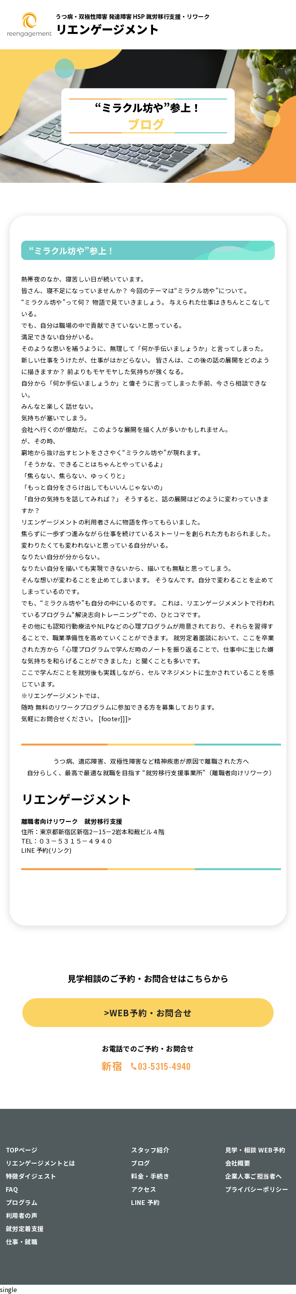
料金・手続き (150, 1176)
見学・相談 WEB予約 (255, 1149)
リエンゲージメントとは (41, 1162)
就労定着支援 (25, 1228)
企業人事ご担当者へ (253, 1176)
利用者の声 (21, 1215)
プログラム (21, 1202)
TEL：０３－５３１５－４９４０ (67, 840)
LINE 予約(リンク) (46, 850)
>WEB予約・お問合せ (148, 1012)
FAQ (12, 1189)
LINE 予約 (145, 1202)
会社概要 (238, 1162)
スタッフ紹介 (150, 1149)
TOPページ (22, 1149)
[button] (276, 82)
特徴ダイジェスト (31, 1176)
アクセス (143, 1189)
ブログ (140, 1162)
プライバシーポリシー (257, 1189)
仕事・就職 (21, 1241)
